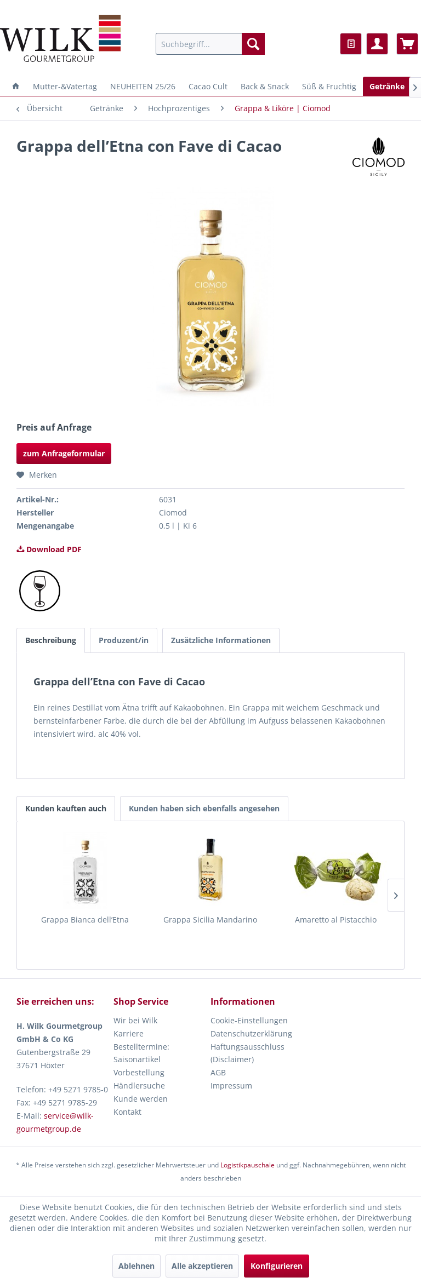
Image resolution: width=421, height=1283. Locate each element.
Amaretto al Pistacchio (336, 919)
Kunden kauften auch (65, 808)
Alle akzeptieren (202, 1266)
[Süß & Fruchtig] (329, 86)
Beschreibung (50, 640)
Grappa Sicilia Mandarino (210, 919)
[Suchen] (253, 44)
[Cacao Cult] (208, 86)
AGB (218, 1072)
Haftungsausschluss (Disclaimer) (247, 1053)
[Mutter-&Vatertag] (65, 86)
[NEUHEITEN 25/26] (143, 86)
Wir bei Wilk (135, 1020)
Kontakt (127, 1112)
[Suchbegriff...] (210, 44)
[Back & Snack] (264, 86)
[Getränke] (387, 86)
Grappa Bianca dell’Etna (85, 919)
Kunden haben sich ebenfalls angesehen (204, 808)
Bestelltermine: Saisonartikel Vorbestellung (141, 1059)
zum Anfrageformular (64, 453)
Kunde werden (140, 1098)
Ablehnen (136, 1266)
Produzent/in (124, 640)
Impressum (231, 1085)
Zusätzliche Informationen (221, 640)
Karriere (128, 1033)
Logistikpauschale (247, 1165)
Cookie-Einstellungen (249, 1020)
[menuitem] (210, 44)
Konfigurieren (277, 1266)
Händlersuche (139, 1085)
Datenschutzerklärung (251, 1033)
